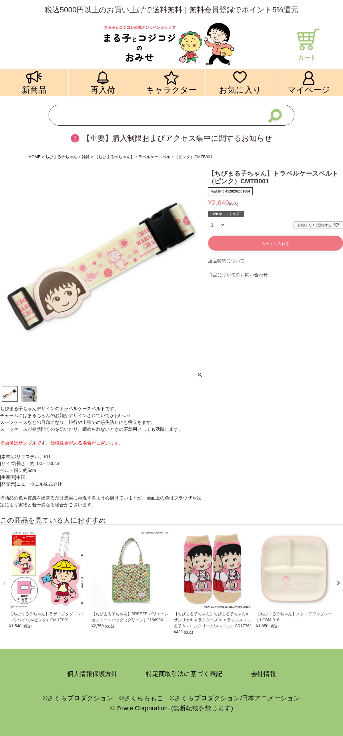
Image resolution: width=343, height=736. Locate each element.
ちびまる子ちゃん (61, 156)
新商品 (34, 89)
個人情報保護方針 (92, 673)
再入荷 (102, 89)
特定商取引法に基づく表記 (184, 673)
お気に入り (240, 89)
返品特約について (226, 260)
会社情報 (263, 673)
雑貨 (86, 156)
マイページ (309, 89)
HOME (35, 156)
